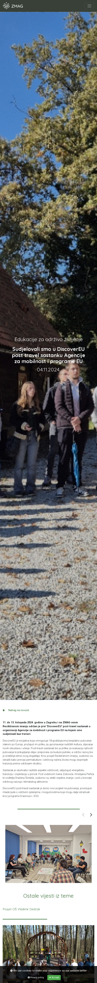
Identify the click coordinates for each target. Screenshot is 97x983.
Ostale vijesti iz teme (48, 895)
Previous (83, 814)
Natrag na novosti (16, 710)
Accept (54, 977)
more (66, 977)
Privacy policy (36, 977)
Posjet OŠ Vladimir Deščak (21, 909)
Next (91, 814)
